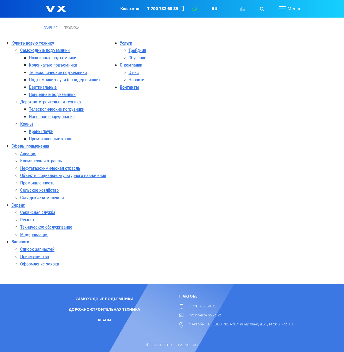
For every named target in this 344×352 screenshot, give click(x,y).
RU (214, 9)
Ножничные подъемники (52, 57)
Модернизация (34, 234)
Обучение (137, 57)
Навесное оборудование (52, 116)
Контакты (129, 87)
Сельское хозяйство (39, 190)
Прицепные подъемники (52, 94)
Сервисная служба (37, 212)
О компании (131, 65)
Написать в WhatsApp (194, 8)
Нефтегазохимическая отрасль (50, 168)
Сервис (18, 205)
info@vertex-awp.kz (205, 315)
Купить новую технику (32, 43)
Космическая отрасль (41, 160)
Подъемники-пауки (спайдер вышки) (64, 79)
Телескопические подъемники (58, 72)
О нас (134, 72)
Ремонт (27, 219)
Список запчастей (37, 249)
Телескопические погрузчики (56, 109)
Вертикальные (43, 87)
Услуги (126, 43)
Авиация (28, 153)
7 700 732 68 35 (162, 8)
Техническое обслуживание (46, 227)
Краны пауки (41, 131)
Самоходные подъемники (45, 50)
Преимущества (34, 256)
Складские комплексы (42, 197)
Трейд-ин (137, 50)
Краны (26, 124)
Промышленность (37, 183)
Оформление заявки (39, 264)
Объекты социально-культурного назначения (63, 175)
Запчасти (20, 241)
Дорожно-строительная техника (50, 102)
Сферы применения (30, 146)
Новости (136, 79)
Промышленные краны (51, 138)
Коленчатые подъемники (53, 65)
